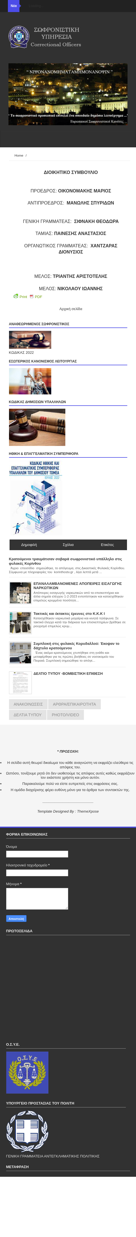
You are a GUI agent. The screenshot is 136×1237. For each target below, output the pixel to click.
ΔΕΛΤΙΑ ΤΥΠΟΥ (28, 715)
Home (19, 155)
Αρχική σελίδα (70, 309)
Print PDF (28, 296)
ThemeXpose (88, 811)
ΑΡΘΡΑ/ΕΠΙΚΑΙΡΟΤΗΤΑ (74, 704)
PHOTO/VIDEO (65, 715)
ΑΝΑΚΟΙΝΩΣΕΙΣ (28, 704)
